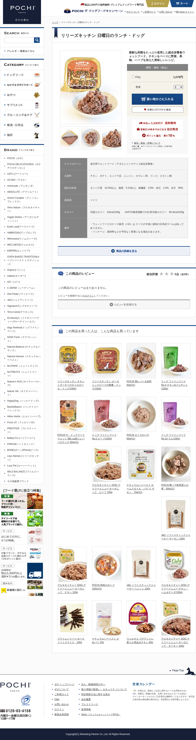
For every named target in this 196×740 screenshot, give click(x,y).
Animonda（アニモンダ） (21, 185)
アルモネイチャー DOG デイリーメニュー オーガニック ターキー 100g (175, 642)
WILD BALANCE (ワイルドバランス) (23, 473)
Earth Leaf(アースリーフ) (20, 226)
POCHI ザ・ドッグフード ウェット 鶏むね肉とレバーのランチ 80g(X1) (71, 439)
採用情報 (86, 709)
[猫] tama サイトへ (185, 12)
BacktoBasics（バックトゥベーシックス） (22, 408)
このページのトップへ (182, 671)
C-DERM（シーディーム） (21, 288)
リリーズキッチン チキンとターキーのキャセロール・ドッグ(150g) (70, 385)
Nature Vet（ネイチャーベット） (22, 393)
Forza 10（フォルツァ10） (21, 422)
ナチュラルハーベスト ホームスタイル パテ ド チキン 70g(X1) (140, 489)
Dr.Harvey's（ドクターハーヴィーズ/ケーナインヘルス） (23, 320)
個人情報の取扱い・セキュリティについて (104, 689)
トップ (55, 22)
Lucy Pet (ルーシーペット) (21, 465)
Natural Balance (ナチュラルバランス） (23, 348)
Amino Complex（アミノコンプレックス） (23, 200)
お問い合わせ (165, 12)
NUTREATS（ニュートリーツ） (22, 374)
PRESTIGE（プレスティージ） (21, 430)
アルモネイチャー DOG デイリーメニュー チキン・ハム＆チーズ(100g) (175, 589)
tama (101, 714)
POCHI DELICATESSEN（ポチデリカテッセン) (24, 166)
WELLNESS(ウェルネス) (20, 244)
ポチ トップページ (64, 684)
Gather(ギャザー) (16, 276)
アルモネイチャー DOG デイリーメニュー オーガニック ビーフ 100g (106, 489)
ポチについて (133, 12)
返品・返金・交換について (147, 143)
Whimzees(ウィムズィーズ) (22, 238)
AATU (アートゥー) (17, 173)
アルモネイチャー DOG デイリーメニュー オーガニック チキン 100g (71, 589)
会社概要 (86, 699)
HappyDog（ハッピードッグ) (23, 400)
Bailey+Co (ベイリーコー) (21, 438)
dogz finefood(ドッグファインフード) (23, 329)
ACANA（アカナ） (17, 179)
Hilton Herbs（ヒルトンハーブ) (23, 416)
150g (137, 77)
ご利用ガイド (149, 12)
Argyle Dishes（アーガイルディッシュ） (23, 219)
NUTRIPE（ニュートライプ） (23, 366)
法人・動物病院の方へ (93, 684)
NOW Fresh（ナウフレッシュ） (22, 339)
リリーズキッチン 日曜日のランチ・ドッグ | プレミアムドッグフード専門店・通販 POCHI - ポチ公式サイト (22, 12)
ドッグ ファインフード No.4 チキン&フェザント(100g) (174, 385)
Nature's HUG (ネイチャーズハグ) (23, 383)
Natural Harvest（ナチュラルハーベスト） (24, 358)
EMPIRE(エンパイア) (18, 250)
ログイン (89, 295)
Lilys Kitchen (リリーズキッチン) (23, 458)
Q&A (56, 699)
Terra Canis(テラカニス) (20, 312)
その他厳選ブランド (18, 481)
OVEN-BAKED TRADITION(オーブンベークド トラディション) (23, 260)
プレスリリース (89, 704)
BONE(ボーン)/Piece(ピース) (22, 450)
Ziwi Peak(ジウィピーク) (20, 294)
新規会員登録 (61, 714)
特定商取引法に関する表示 (95, 694)
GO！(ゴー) (13, 282)
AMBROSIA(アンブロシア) (21, 232)
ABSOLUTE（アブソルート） (23, 192)
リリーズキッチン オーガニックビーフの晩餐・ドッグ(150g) (106, 385)
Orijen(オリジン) (16, 270)
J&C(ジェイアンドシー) (20, 300)
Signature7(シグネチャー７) (22, 306)
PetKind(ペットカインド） (21, 444)
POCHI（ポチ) (15, 158)
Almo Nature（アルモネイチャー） (23, 209)
